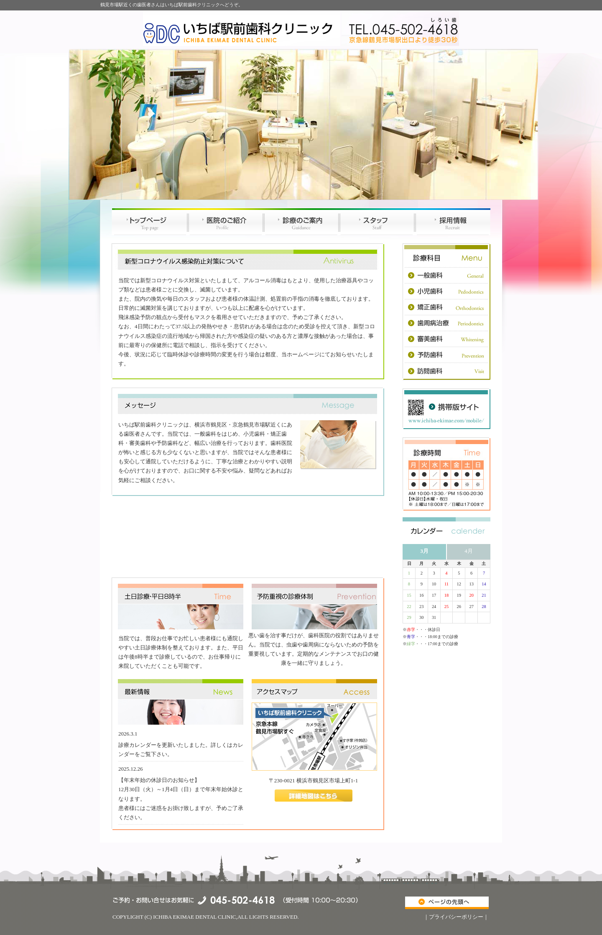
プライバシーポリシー (456, 917)
